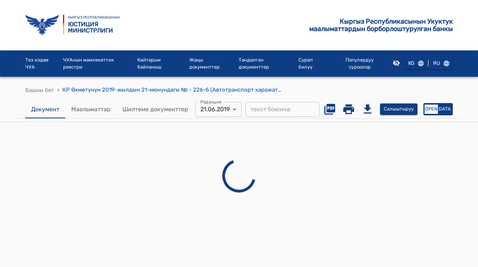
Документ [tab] (45, 109)
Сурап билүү (305, 63)
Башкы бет (39, 90)
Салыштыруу (399, 109)
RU (441, 63)
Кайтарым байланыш (149, 63)
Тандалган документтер (254, 63)
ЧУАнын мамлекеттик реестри (88, 63)
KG (416, 63)
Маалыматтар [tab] (91, 109)
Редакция (211, 101)
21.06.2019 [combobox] (215, 109)
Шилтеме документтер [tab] (155, 109)
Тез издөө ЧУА (36, 63)
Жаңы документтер (204, 63)
